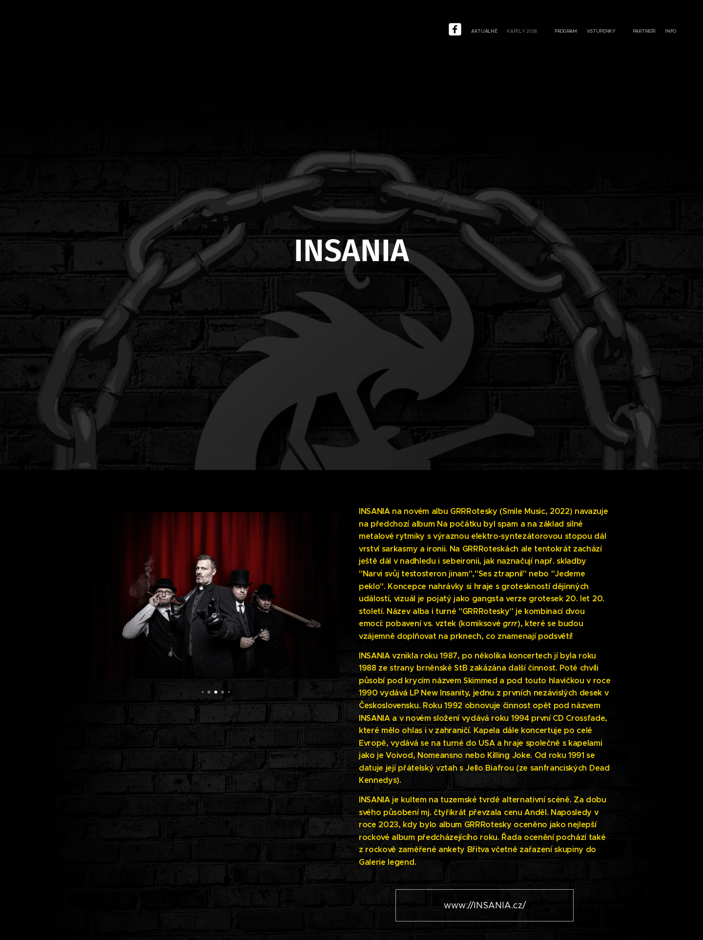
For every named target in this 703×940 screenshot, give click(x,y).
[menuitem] (613, 32)
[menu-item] (598, 32)
